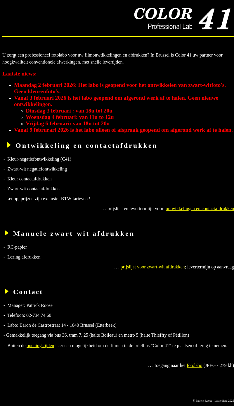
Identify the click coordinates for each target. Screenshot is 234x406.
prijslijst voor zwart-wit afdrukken (153, 266)
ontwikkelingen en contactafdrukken (200, 208)
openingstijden (40, 345)
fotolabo (194, 365)
